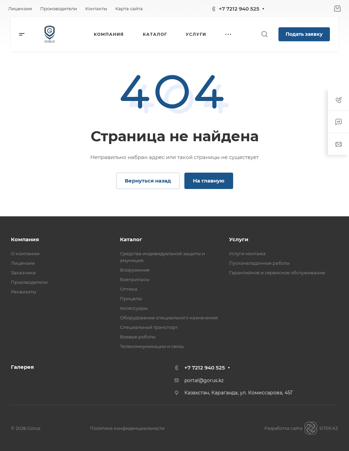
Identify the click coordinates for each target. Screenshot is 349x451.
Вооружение (135, 270)
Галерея (22, 367)
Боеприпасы (134, 279)
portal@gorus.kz (204, 380)
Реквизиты (23, 291)
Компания (25, 239)
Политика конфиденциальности (127, 428)
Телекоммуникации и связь (152, 346)
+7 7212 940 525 (239, 8)
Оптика (128, 289)
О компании (25, 253)
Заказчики (23, 272)
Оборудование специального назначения (169, 317)
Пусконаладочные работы (259, 263)
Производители (29, 282)
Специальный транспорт (149, 327)
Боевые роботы (137, 336)
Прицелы (131, 298)
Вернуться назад (148, 180)
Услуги (238, 239)
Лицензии (23, 263)
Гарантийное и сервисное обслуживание (277, 272)
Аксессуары (134, 308)
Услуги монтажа (247, 253)
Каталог (131, 239)
